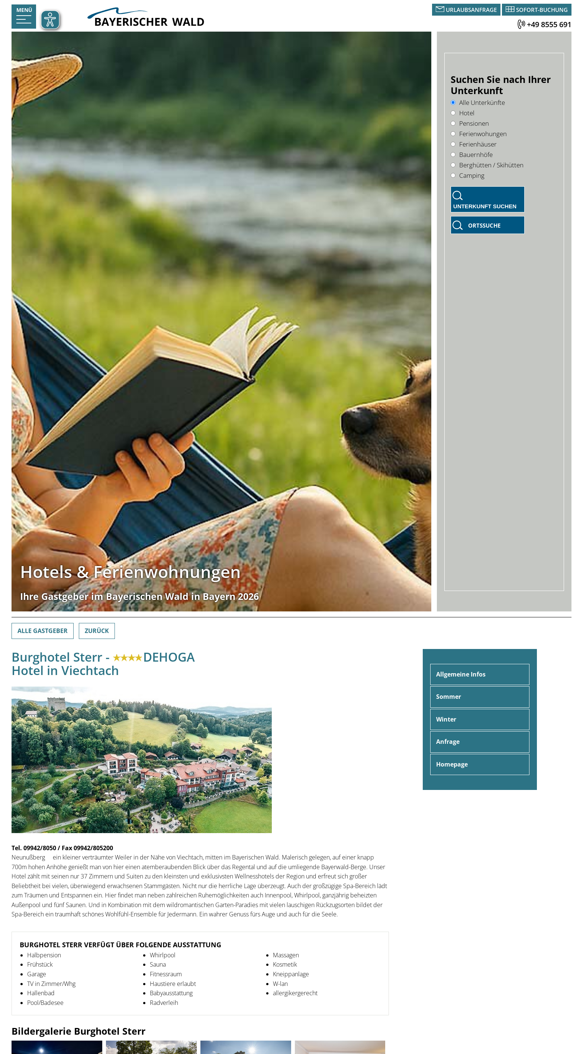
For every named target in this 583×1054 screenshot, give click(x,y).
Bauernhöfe (472, 154)
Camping (467, 175)
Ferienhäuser (474, 144)
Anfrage (448, 742)
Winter (446, 719)
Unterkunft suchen (484, 206)
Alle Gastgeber (42, 631)
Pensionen (470, 123)
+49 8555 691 (549, 24)
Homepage (452, 764)
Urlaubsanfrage (471, 9)
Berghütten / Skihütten (487, 165)
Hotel (462, 113)
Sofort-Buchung (542, 9)
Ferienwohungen (479, 133)
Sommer (448, 697)
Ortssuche (484, 225)
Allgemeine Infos (461, 674)
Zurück (97, 631)
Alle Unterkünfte (478, 102)
